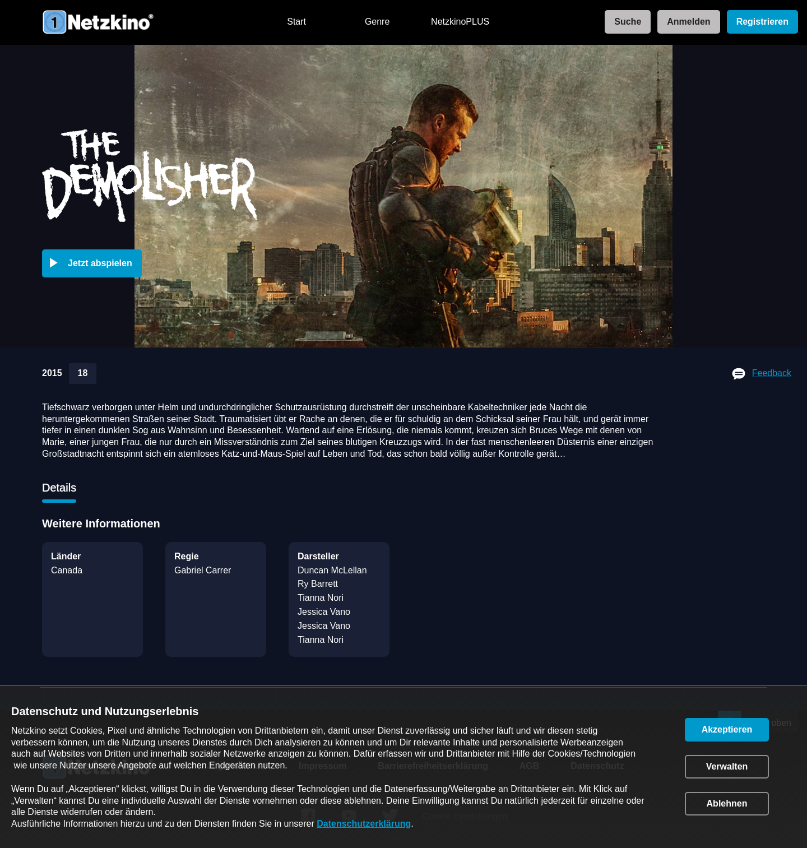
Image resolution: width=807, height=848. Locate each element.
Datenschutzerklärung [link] (364, 823)
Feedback (771, 373)
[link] (624, 22)
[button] (94, 263)
